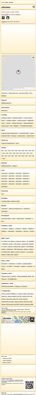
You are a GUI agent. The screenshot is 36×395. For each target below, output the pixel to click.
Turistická (18, 263)
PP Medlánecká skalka (26, 125)
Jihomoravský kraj (13, 93)
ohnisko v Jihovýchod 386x (26, 304)
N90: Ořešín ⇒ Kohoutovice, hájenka (23, 244)
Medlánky (3, 95)
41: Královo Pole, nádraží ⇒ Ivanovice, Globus (13, 241)
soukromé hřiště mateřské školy (9, 133)
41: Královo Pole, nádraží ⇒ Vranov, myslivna (13, 252)
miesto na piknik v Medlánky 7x (9, 293)
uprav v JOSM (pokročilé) (19, 309)
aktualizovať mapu (9, 309)
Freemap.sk (19, 87)
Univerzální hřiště (23, 133)
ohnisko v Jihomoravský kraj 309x (10, 304)
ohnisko (11, 2)
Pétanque (13, 135)
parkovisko (4, 173)
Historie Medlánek (28, 123)
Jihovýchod (4, 93)
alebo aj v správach (7, 362)
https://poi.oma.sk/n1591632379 (7, 89)
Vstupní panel (5, 125)
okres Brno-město (23, 93)
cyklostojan (4, 208)
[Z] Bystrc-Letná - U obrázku (8, 276)
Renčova (26, 231)
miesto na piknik (22, 120)
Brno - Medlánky (14, 125)
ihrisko (31, 133)
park (17, 143)
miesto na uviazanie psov (8, 143)
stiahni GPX (3, 311)
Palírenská (4, 263)
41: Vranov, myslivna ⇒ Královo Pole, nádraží (13, 246)
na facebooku (11, 380)
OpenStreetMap (11, 87)
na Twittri (10, 381)
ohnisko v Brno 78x (27, 296)
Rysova (4, 14)
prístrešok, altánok (6, 117)
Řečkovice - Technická (21, 286)
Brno (31, 93)
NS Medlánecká (12, 279)
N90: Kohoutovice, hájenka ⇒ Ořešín (23, 249)
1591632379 (27, 309)
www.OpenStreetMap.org (18, 394)
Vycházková (12, 263)
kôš (2, 150)
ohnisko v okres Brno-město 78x (9, 299)
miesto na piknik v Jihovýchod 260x (23, 301)
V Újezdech (4, 228)
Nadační (14, 165)
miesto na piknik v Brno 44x (14, 296)
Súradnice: (4, 21)
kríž (2, 193)
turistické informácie (17, 123)
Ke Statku (9, 266)
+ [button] (3, 56)
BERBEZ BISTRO (6, 103)
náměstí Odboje (27, 263)
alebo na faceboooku (7, 360)
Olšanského (11, 231)
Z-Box (13, 218)
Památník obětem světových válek (10, 201)
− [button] (3, 59)
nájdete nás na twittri (7, 358)
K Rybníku (29, 266)
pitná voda (4, 110)
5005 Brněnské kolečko (7, 286)
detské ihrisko (21, 135)
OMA (6, 2)
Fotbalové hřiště (5, 135)
